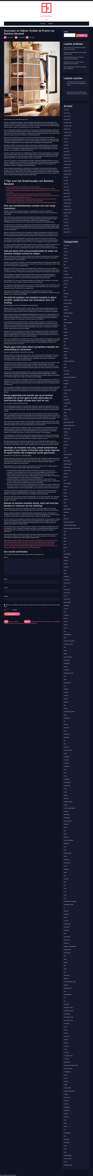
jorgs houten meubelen (69, 640)
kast (65, 647)
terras (65, 991)
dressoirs (66, 444)
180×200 (66, 258)
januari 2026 (67, 119)
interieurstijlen (38, 542)
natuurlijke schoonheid (34, 544)
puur (65, 875)
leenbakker (66, 737)
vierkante (66, 1081)
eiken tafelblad (67, 483)
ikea (65, 612)
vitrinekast (66, 1100)
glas (65, 515)
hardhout (66, 560)
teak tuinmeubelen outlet (70, 981)
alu (64, 290)
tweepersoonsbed (68, 1068)
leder (65, 731)
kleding (65, 666)
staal (65, 933)
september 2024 (68, 170)
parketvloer (66, 859)
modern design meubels (69, 808)
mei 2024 (66, 183)
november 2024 (67, 164)
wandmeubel (67, 1107)
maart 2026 (66, 113)
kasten (44, 542)
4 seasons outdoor (68, 277)
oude (65, 849)
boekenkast (66, 374)
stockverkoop (67, 952)
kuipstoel (66, 689)
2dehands (66, 267)
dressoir (66, 441)
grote (65, 544)
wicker (65, 1123)
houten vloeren (67, 602)
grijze (65, 538)
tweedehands (67, 1062)
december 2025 (67, 122)
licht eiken (66, 747)
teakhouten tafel (67, 988)
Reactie (6, 557)
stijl (20, 545)
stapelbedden (67, 936)
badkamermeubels (68, 313)
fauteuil (65, 496)
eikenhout (66, 486)
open (65, 846)
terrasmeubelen (67, 994)
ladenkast (66, 702)
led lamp (66, 724)
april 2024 (66, 187)
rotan (65, 898)
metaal (65, 792)
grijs (65, 534)
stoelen (23, 545)
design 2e (66, 419)
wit (64, 1129)
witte (65, 1136)
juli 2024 (66, 177)
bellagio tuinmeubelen (69, 361)
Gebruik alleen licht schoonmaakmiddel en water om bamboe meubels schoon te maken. (31, 188)
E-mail (6, 587)
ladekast (66, 698)
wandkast (66, 1103)
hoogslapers (67, 579)
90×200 (66, 284)
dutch (65, 448)
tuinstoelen (66, 1036)
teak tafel (66, 978)
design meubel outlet (69, 422)
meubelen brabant (68, 801)
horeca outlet (67, 583)
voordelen (20, 547)
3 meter (65, 271)
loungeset (66, 759)
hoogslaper (66, 576)
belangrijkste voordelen (28, 540)
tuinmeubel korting (68, 1007)
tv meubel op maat (68, 1055)
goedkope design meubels (70, 525)
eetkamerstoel (67, 460)
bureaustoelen (67, 403)
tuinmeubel (66, 1004)
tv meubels (66, 1058)
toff (64, 997)
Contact (50, 23)
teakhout (66, 985)
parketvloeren (67, 862)
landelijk (66, 708)
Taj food (69, 92)
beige (65, 354)
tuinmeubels (67, 1023)
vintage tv (66, 1094)
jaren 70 (66, 628)
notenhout (66, 824)
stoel (65, 956)
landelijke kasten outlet (69, 711)
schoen (65, 917)
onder (65, 833)
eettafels (66, 476)
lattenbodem (67, 718)
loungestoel (66, 766)
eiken (65, 480)
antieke (65, 296)
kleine (65, 679)
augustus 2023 (67, 212)
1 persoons (66, 245)
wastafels (66, 1116)
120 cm (65, 248)
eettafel (65, 473)
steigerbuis (66, 943)
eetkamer (66, 457)
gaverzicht (66, 512)
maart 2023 (66, 228)
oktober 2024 (67, 167)
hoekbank (66, 567)
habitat (65, 547)
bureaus (66, 396)
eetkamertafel (67, 467)
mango (65, 776)
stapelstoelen (67, 940)
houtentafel (66, 605)
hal (64, 550)
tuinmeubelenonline (68, 1020)
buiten (65, 386)
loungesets (66, 763)
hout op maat (67, 592)
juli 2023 (66, 216)
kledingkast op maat (68, 673)
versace (66, 1075)
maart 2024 (66, 190)
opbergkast (66, 843)
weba (65, 1120)
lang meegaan (51, 542)
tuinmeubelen (67, 1013)
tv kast (65, 1049)
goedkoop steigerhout (69, 522)
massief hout (67, 785)
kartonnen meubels (68, 644)
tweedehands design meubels (71, 1065)
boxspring (66, 380)
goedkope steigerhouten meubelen (72, 528)
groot (65, 541)
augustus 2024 (67, 174)
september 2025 (68, 132)
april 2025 (66, 148)
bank (65, 325)
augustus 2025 (67, 135)
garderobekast (67, 509)
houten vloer (67, 599)
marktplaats (66, 779)
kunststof (66, 692)
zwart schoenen (67, 1158)
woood (65, 1145)
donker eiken (67, 438)
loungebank (66, 756)
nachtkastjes (67, 817)
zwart (65, 1152)
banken (65, 329)
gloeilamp (66, 518)
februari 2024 (67, 193)
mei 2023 (66, 222)
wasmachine (67, 1110)
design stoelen (67, 428)
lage (65, 705)
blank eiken (66, 370)
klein (65, 676)
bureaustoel (66, 399)
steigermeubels (67, 949)
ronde (65, 894)
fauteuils (66, 499)
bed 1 (65, 345)
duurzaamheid (39, 540)
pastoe (65, 866)
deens (65, 412)
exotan (65, 493)
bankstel (66, 332)
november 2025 (67, 125)
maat (65, 769)
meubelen (66, 798)
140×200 (66, 251)
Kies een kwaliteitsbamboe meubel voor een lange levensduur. (24, 187)
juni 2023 (66, 219)
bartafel (65, 335)
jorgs (65, 637)
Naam (6, 579)
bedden (19, 540)
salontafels (66, 914)
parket (65, 856)
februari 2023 (67, 232)
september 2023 (68, 209)
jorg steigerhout (67, 634)
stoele (65, 959)
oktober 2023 (67, 206)
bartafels (66, 338)
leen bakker (66, 734)
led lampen (66, 727)
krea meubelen (67, 682)
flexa (65, 502)
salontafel (66, 911)
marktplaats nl (67, 782)
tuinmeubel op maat (68, 1010)
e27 (65, 451)
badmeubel (66, 316)
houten (65, 595)
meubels (12, 544)
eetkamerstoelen (68, 464)
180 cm (65, 255)
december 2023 (67, 199)
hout (65, 586)
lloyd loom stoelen (68, 750)
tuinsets (66, 1030)
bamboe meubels (12, 540)
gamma (65, 505)
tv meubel (66, 1052)
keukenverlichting (68, 657)
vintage (65, 1084)
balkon (65, 319)
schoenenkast (67, 923)
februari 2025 (67, 154)
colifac (65, 406)
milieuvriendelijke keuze (21, 544)
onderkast (66, 837)
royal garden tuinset (68, 904)
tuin (65, 1001)
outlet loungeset (67, 853)
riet (64, 885)
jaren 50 (66, 621)
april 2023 (66, 225)
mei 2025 (66, 145)
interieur (31, 542)
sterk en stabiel (14, 545)
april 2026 (66, 109)
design (65, 415)
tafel (65, 965)
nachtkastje (66, 814)
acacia (65, 287)
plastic (65, 872)
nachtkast (66, 811)
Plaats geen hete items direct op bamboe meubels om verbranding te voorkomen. (29, 193)
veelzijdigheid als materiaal (36, 545)
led (64, 721)
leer (65, 740)
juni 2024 (66, 180)
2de (65, 264)
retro (65, 882)
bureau (65, 393)
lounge (65, 753)
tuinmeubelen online (68, 1017)
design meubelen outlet (69, 425)
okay (65, 830)
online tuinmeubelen (68, 840)
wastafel (66, 1113)
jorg (65, 631)
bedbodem (66, 348)
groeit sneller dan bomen (50, 540)
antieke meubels (68, 303)
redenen (43, 544)
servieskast (66, 927)
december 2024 (67, 161)
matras (65, 788)
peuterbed (66, 869)
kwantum (66, 695)
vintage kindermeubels (69, 1091)
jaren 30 (66, 618)
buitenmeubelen (67, 390)
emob (65, 489)
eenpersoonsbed (68, 454)
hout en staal (67, 589)
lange (65, 714)
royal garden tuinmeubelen (70, 901)
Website (6, 596)
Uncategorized (67, 1071)
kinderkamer (67, 663)
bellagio (66, 358)
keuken (65, 653)
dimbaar (66, 435)
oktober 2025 (67, 129)
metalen (66, 795)
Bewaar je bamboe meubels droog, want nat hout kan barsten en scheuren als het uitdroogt (32, 202)
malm (65, 772)
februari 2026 (67, 116)
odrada (65, 827)
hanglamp (66, 557)
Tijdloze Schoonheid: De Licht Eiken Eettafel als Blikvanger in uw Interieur (77, 83)
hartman (66, 563)
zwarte (65, 1161)
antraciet (66, 306)
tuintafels (66, 1042)
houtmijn (66, 608)
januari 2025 (67, 158)
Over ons (43, 23)
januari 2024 (67, 196)
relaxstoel (66, 878)
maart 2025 (66, 151)
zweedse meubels (68, 1165)
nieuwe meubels (68, 821)
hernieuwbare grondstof (10, 542)
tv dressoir (66, 1046)
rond (65, 891)
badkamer (66, 309)
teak (65, 972)
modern (66, 804)
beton (65, 364)
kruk (65, 685)
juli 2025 (66, 138)
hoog (65, 573)
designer (66, 431)
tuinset (65, 1026)
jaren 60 (66, 624)
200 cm (65, 261)
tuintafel (66, 1039)
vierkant (66, 1078)
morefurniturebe (71, 82)
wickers (65, 1126)
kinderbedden (67, 660)
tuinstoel (66, 1033)
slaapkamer (66, 930)
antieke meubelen (68, 300)
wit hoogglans (67, 1132)
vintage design (67, 1087)
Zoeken (66, 31)
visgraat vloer (67, 1097)
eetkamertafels (67, 470)
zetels (65, 1149)
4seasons (66, 280)
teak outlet (66, 975)
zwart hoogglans (68, 1155)
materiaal (6, 544)
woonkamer (66, 1139)
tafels (27, 545)
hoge (65, 570)
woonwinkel (66, 1142)
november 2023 (67, 203)
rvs (64, 907)
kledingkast (66, 669)
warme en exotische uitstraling (32, 547)
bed (65, 341)
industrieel (66, 615)
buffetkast (66, 383)
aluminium (66, 293)
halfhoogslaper (67, 554)
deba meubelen (67, 409)
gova (65, 531)
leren (65, 743)
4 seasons (66, 274)
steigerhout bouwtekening (70, 946)
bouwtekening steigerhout (70, 377)
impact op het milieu (23, 542)
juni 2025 (66, 142)
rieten (65, 888)
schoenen (66, 920)
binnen (65, 367)
